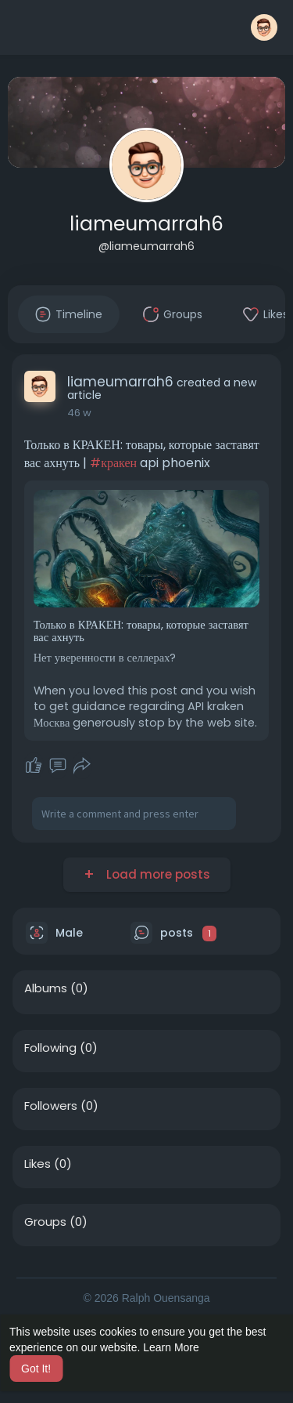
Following (50, 1048)
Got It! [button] (36, 1368)
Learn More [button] (171, 1347)
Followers (50, 1106)
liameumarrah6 (146, 223)
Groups (45, 1222)
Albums (45, 988)
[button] (264, 27)
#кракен (113, 463)
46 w (79, 412)
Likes (37, 1164)
